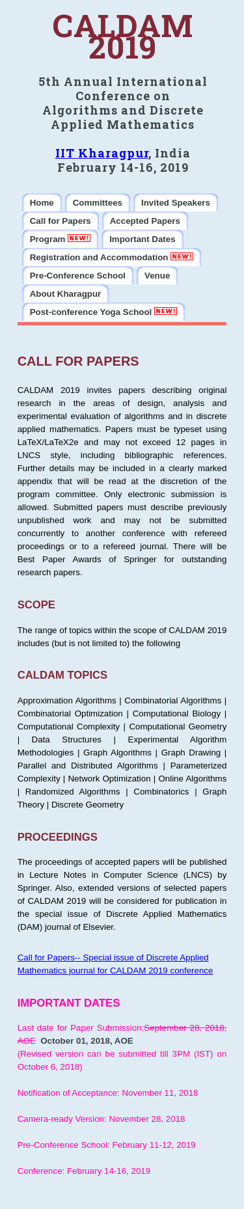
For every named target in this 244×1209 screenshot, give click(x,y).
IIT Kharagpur (101, 153)
